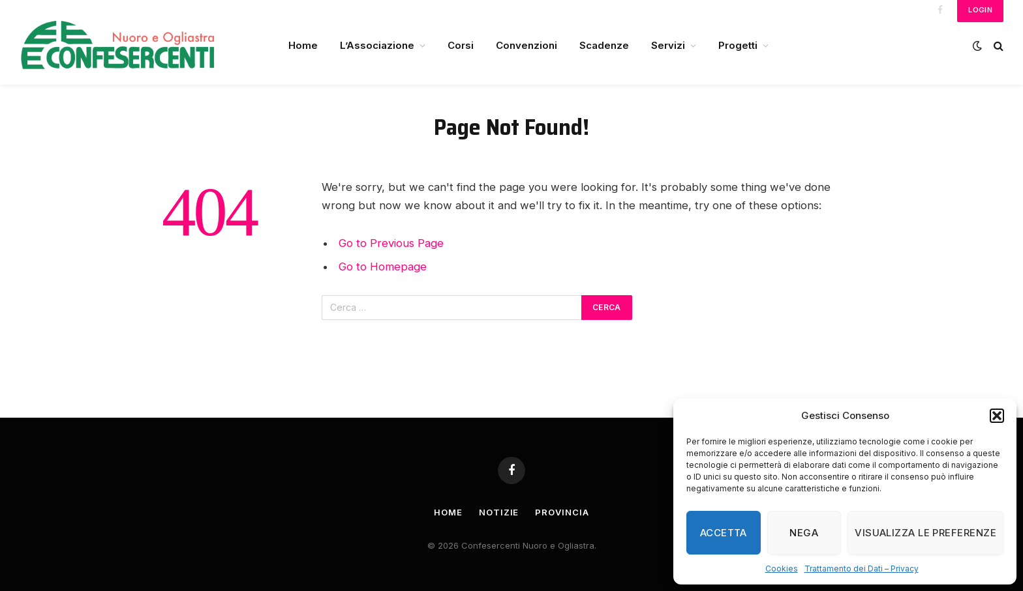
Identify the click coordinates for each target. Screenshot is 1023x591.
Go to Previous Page (391, 243)
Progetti (737, 45)
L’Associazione (377, 45)
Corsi (461, 45)
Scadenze (604, 45)
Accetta (723, 532)
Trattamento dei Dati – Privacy (861, 568)
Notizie (499, 512)
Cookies (781, 568)
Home (303, 45)
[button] (996, 415)
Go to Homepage (383, 266)
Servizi (668, 45)
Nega (803, 532)
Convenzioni (526, 45)
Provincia (561, 512)
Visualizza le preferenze (925, 532)
